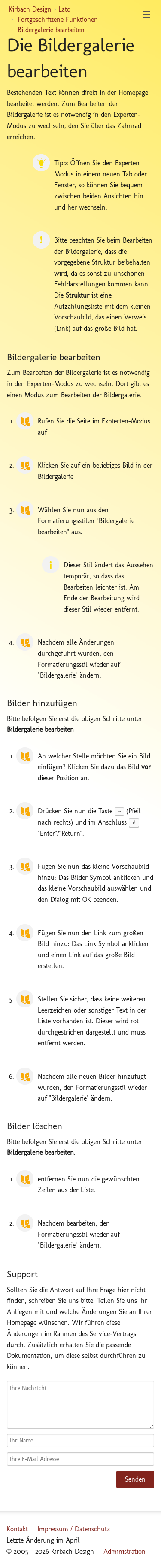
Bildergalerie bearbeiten (51, 30)
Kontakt (17, 1529)
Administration (124, 1551)
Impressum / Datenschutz (73, 1529)
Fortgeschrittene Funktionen (58, 19)
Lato (64, 9)
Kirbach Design (30, 9)
